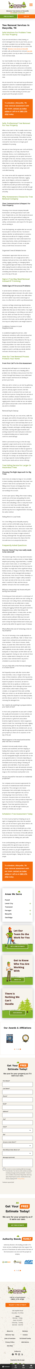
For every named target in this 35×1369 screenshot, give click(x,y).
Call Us (26, 16)
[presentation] (17, 1186)
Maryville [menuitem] (8, 914)
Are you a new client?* (9, 1142)
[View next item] (20, 1049)
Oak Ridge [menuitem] (8, 917)
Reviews (25, 1331)
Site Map (10, 1346)
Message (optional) (9, 1157)
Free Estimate (9, 16)
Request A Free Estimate (17, 1305)
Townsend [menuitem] (8, 907)
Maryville (29, 51)
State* (5, 1127)
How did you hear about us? (11, 1150)
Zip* (4, 1134)
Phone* (5, 1096)
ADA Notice (25, 1342)
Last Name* (6, 1088)
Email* (5, 1104)
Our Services (17, 1013)
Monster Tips (10, 1335)
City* (4, 1119)
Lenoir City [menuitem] (9, 903)
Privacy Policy (21, 1178)
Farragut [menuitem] (8, 910)
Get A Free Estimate (18, 946)
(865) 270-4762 (17, 1299)
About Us (17, 979)
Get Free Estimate (17, 1225)
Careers (25, 1335)
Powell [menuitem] (7, 900)
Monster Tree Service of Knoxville (18, 49)
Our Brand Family (25, 1338)
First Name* (6, 1081)
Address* (5, 1111)
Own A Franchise (9, 1338)
